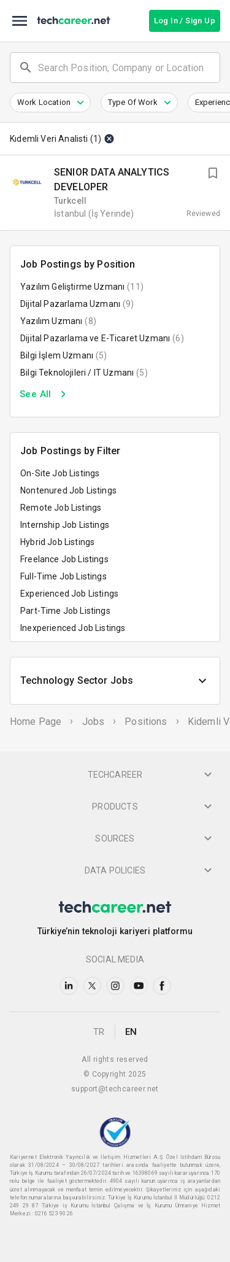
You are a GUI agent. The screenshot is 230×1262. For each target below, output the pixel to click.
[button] (50, 102)
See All (45, 394)
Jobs (93, 721)
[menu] (19, 21)
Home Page (35, 721)
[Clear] (108, 138)
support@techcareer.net (115, 1089)
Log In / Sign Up (184, 20)
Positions (146, 721)
